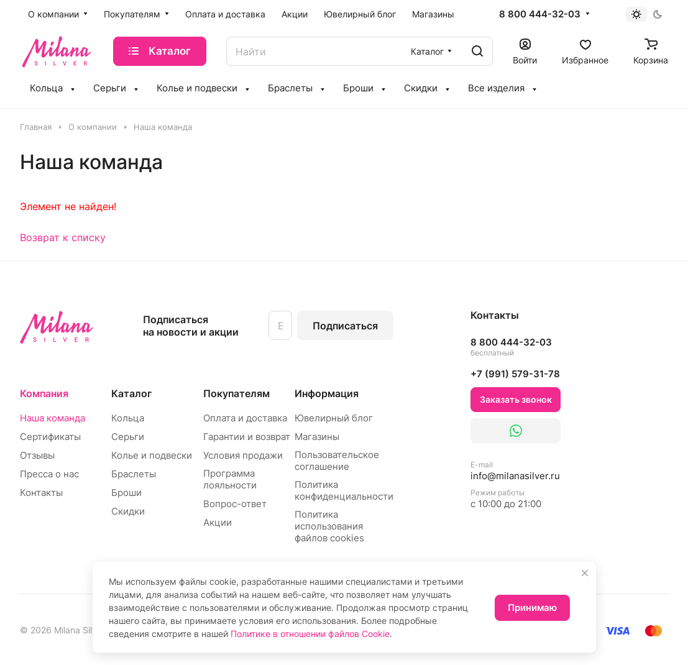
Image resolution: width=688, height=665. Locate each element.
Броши (126, 492)
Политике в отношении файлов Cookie (310, 633)
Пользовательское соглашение (337, 460)
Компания (44, 393)
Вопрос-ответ (235, 504)
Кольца (127, 418)
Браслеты (133, 474)
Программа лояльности (230, 479)
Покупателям (236, 393)
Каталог (131, 393)
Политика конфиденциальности (344, 490)
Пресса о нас (49, 474)
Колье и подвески (151, 455)
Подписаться (345, 325)
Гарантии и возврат (246, 437)
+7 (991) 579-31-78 (515, 374)
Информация (327, 393)
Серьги (127, 437)
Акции (217, 522)
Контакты (41, 492)
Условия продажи (243, 455)
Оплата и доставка (245, 418)
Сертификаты (50, 437)
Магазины (317, 437)
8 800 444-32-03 (539, 14)
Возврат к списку (63, 237)
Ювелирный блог (334, 418)
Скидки (128, 511)
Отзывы (37, 455)
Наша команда (52, 418)
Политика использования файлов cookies (329, 526)
